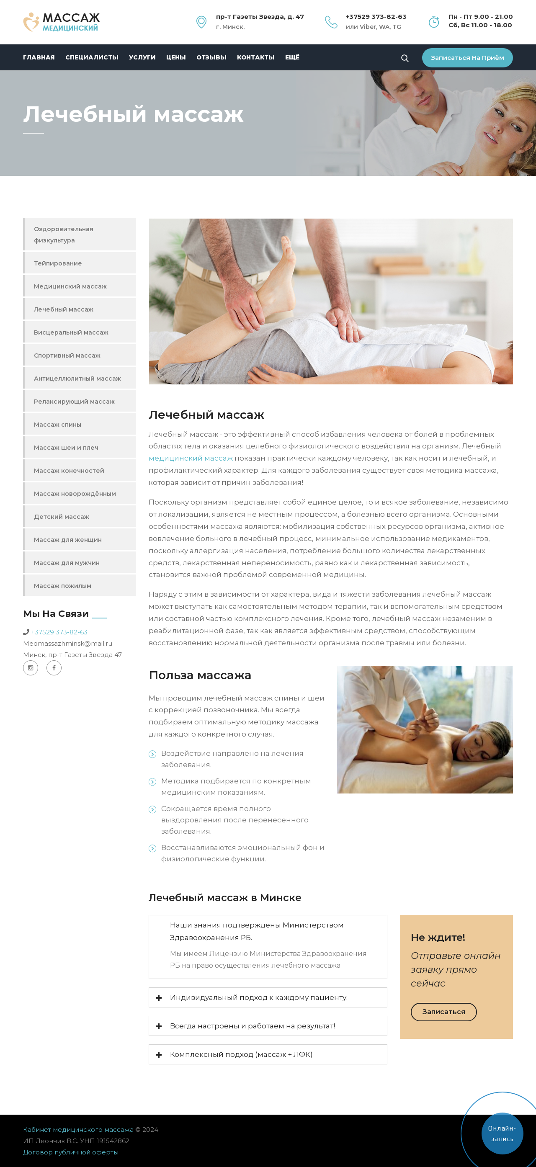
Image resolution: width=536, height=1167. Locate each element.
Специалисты (92, 57)
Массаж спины (57, 424)
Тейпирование (58, 263)
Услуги (142, 57)
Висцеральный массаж (71, 332)
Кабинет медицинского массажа (79, 1130)
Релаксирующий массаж (74, 401)
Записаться (444, 1012)
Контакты (256, 57)
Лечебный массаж (63, 309)
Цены (176, 57)
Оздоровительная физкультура (63, 234)
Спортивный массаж (67, 355)
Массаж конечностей (69, 470)
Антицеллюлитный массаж (77, 378)
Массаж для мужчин (67, 563)
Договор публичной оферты (71, 1152)
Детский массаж (61, 516)
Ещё (292, 57)
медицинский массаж (191, 458)
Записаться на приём (467, 58)
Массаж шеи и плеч (66, 447)
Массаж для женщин (68, 540)
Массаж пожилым (62, 586)
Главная (39, 57)
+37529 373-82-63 (59, 632)
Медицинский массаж (70, 286)
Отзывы (211, 57)
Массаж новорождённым (75, 493)
